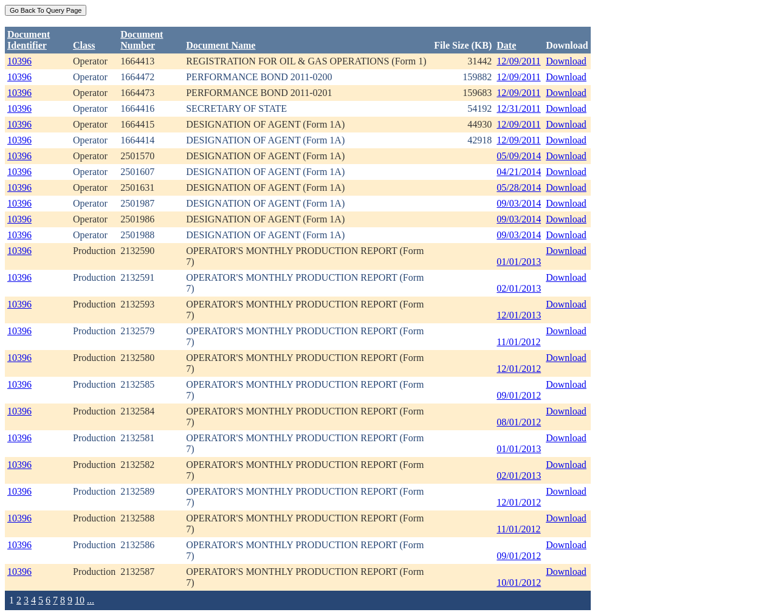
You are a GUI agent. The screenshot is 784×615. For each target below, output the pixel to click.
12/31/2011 (518, 108)
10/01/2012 (519, 582)
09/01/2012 (519, 395)
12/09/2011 (518, 61)
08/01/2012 (519, 422)
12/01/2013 (519, 315)
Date (506, 45)
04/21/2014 (519, 172)
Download (566, 61)
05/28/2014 (519, 187)
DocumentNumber (141, 39)
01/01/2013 (519, 261)
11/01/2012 (518, 342)
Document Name (220, 45)
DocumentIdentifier (28, 39)
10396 (19, 61)
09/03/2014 (519, 203)
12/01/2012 (519, 368)
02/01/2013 (519, 288)
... (90, 600)
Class (84, 45)
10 (79, 600)
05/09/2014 (519, 156)
